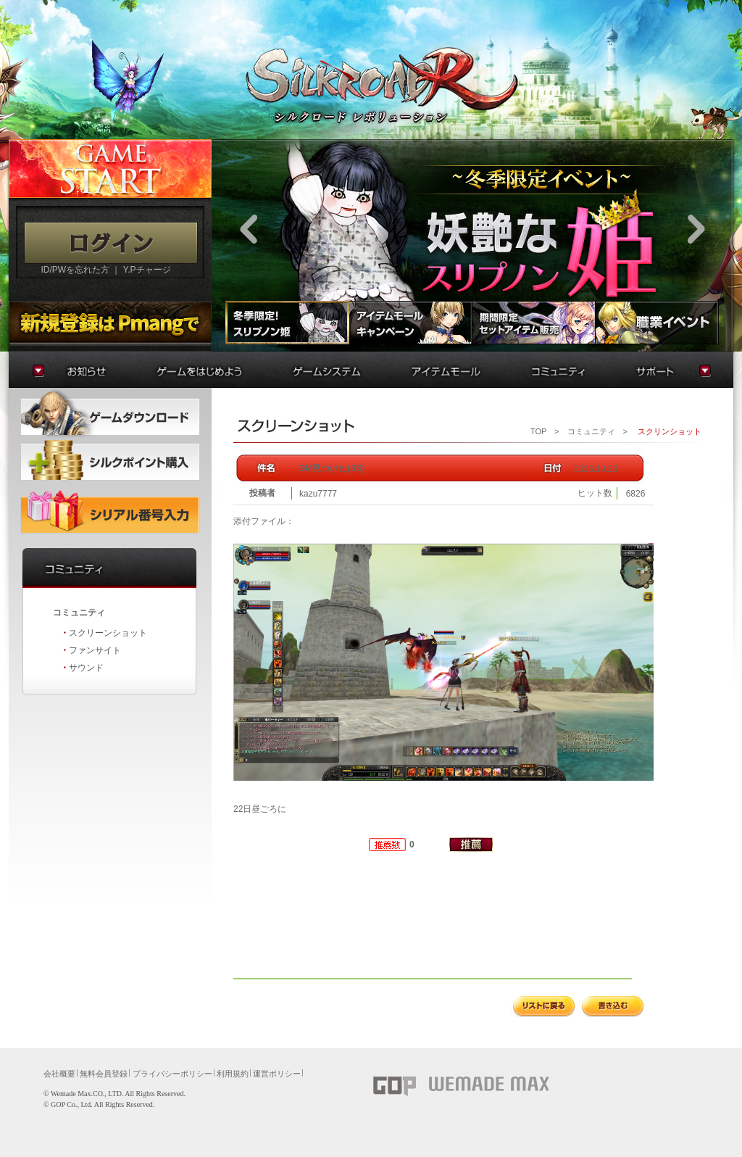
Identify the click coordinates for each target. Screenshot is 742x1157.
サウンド (86, 668)
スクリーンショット (108, 633)
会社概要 (59, 1073)
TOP (538, 431)
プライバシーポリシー (172, 1073)
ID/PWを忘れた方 (75, 270)
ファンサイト (95, 650)
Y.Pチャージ (147, 270)
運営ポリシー (277, 1073)
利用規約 (233, 1073)
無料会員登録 (104, 1073)
